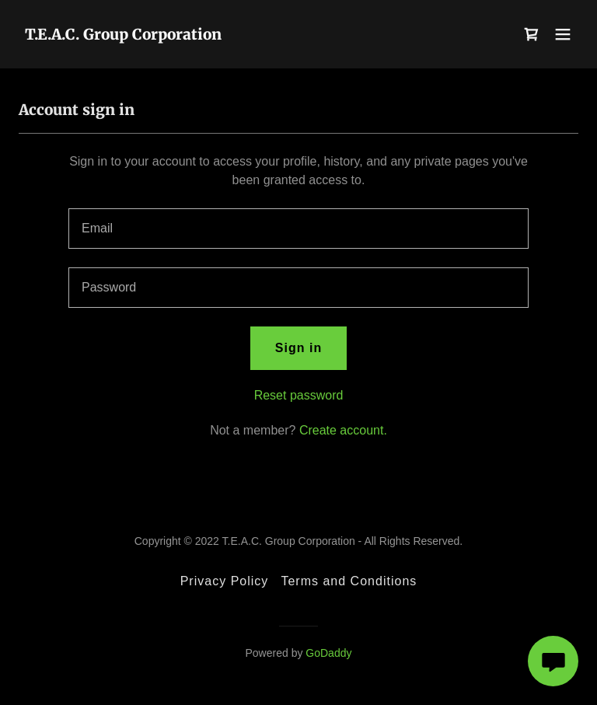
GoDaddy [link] (328, 653)
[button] (562, 34)
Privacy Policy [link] (224, 581)
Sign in (298, 347)
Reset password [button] (299, 395)
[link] (123, 35)
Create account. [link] (343, 430)
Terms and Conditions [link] (349, 581)
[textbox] (298, 228)
